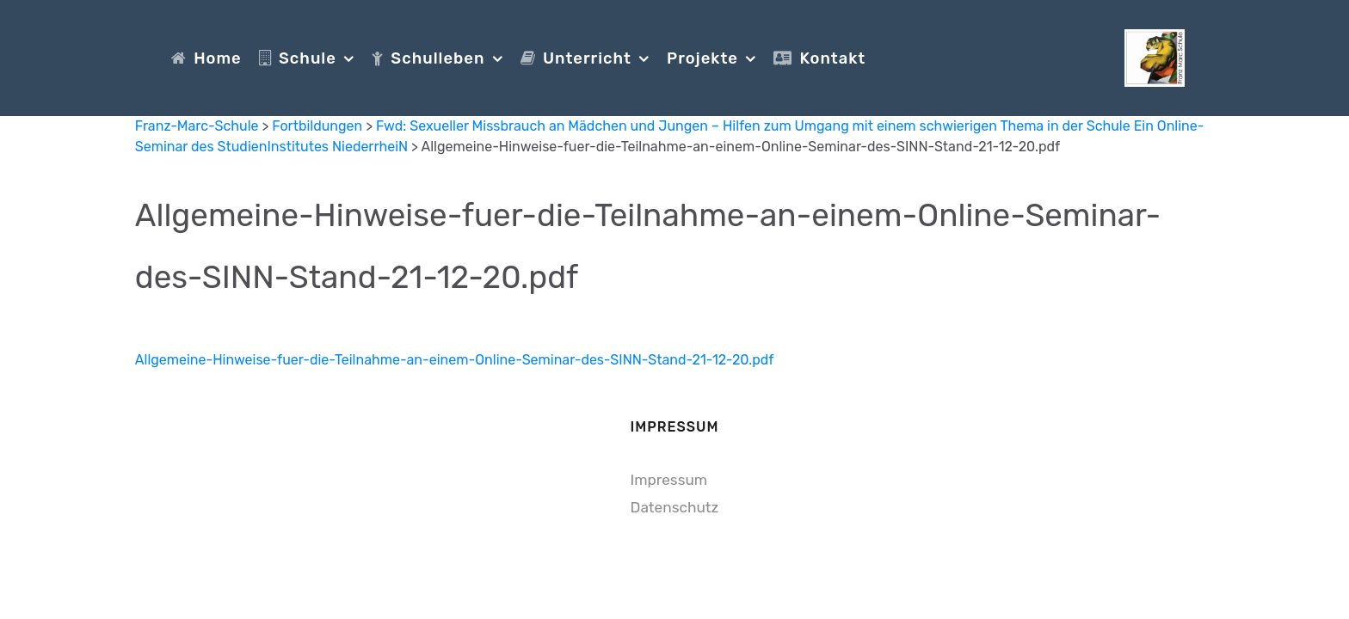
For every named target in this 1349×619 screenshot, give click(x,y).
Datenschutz (675, 507)
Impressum (669, 479)
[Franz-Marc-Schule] (1154, 56)
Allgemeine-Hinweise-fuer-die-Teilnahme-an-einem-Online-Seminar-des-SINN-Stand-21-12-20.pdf (454, 360)
